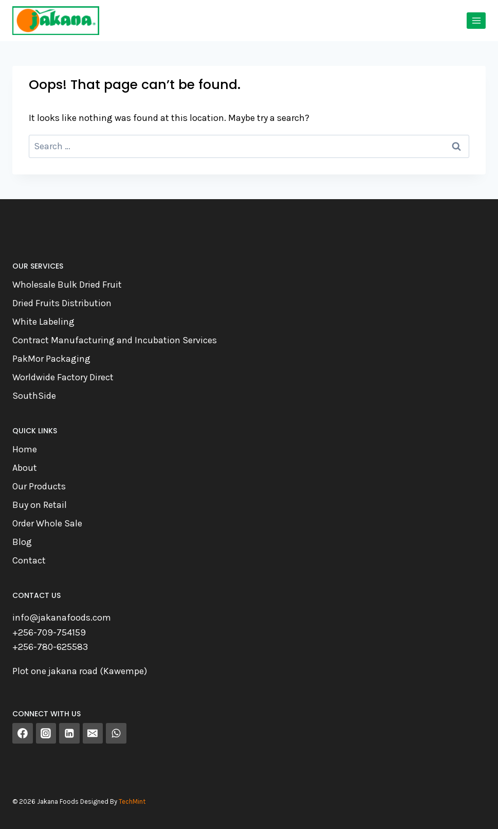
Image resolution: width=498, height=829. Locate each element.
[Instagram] (46, 733)
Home (24, 449)
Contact (29, 560)
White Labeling (43, 321)
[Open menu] (476, 20)
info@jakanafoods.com (61, 617)
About (24, 467)
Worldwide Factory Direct (63, 377)
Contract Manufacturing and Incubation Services (114, 340)
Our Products (39, 486)
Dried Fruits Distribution (62, 303)
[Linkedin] (69, 733)
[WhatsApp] (116, 733)
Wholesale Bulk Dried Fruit (67, 284)
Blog (22, 542)
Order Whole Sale (47, 523)
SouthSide (34, 395)
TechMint (132, 801)
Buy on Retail (39, 504)
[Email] (93, 733)
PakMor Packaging (51, 358)
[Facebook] (22, 733)
